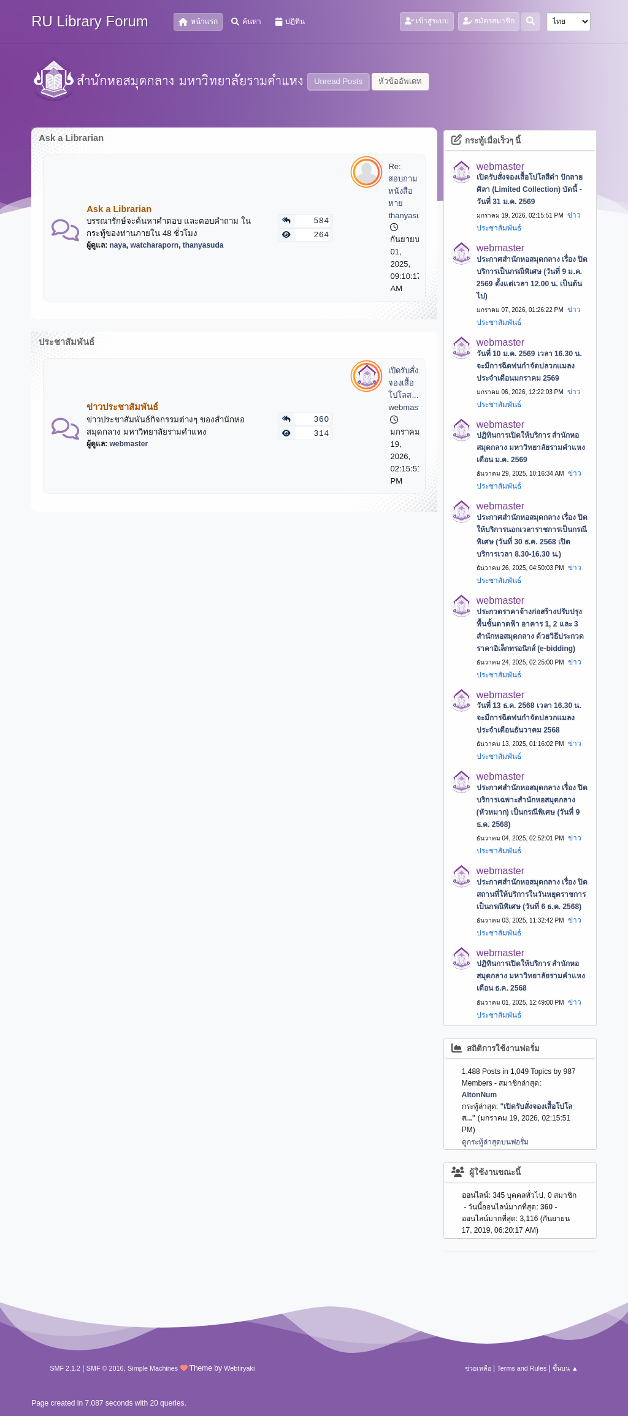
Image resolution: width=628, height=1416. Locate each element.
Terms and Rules (521, 1368)
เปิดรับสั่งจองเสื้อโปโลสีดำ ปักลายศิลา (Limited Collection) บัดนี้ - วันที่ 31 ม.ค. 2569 (530, 189)
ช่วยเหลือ (478, 1368)
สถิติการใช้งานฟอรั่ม (495, 1048)
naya (118, 245)
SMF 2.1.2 (65, 1368)
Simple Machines (153, 1368)
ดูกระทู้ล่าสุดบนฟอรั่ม (495, 1142)
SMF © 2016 (105, 1368)
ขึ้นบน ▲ (565, 1368)
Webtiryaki (239, 1368)
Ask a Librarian (118, 209)
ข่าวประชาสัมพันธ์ (122, 407)
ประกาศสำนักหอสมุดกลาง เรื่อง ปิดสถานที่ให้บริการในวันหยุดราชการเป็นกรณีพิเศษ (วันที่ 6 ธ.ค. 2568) (532, 894)
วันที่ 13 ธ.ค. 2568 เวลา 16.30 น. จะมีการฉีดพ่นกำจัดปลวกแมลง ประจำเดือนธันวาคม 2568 (529, 717)
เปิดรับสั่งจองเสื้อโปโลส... (403, 383)
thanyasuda (203, 245)
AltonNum (479, 1095)
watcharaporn (155, 245)
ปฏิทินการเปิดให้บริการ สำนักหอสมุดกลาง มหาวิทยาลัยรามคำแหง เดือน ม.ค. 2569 (531, 447)
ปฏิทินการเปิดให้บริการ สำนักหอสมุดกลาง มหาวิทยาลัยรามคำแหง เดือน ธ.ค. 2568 (531, 975)
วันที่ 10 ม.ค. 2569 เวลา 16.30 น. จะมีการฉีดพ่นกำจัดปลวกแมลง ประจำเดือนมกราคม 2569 (529, 366)
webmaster (129, 444)
